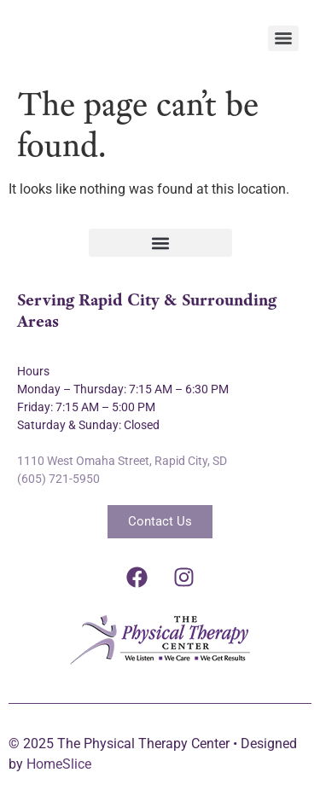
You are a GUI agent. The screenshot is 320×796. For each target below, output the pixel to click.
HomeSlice (58, 764)
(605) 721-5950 (58, 478)
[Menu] (283, 38)
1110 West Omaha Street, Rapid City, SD (122, 461)
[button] (160, 243)
